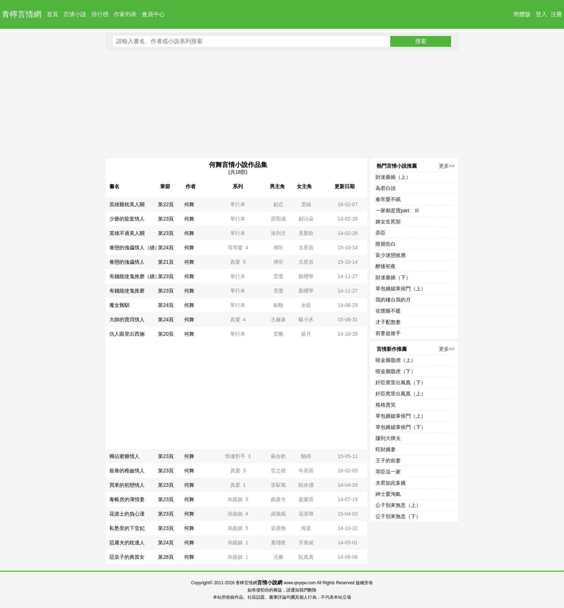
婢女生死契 (388, 221)
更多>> (447, 166)
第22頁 (166, 204)
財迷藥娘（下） (393, 277)
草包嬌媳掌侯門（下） (401, 427)
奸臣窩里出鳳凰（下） (401, 382)
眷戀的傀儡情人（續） (134, 247)
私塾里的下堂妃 (127, 528)
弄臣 (381, 233)
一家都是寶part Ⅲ (397, 210)
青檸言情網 (21, 14)
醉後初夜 (386, 266)
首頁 (52, 14)
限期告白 (386, 244)
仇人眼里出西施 (127, 334)
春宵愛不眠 (388, 199)
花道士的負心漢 (127, 514)
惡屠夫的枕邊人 (127, 542)
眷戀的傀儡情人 (127, 262)
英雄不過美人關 (127, 233)
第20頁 (166, 334)
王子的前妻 (388, 460)
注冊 (556, 14)
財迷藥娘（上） (393, 177)
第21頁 (166, 262)
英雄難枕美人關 (127, 204)
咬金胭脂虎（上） (396, 360)
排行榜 (100, 14)
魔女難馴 (119, 305)
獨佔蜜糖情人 (124, 456)
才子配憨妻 (388, 322)
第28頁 (166, 557)
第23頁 (166, 219)
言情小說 (74, 14)
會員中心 (153, 14)
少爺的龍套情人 (127, 219)
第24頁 (166, 247)
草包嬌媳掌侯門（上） (401, 288)
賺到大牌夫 (388, 438)
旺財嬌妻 (386, 449)
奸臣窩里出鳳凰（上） (401, 393)
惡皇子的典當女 (127, 557)
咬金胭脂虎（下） (396, 371)
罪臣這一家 (388, 472)
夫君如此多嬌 (391, 483)
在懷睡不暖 (388, 311)
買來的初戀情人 (127, 485)
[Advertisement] (282, 104)
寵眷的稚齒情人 (127, 470)
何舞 (189, 204)
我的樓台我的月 (393, 300)
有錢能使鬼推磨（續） (134, 276)
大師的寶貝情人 (127, 319)
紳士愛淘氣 (388, 494)
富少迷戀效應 (391, 255)
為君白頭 (386, 188)
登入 (541, 14)
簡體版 (522, 14)
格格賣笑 (386, 405)
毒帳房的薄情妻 (127, 499)
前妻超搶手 (388, 333)
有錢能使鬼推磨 (127, 291)
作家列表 (125, 14)
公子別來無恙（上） (398, 505)
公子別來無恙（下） (398, 516)
